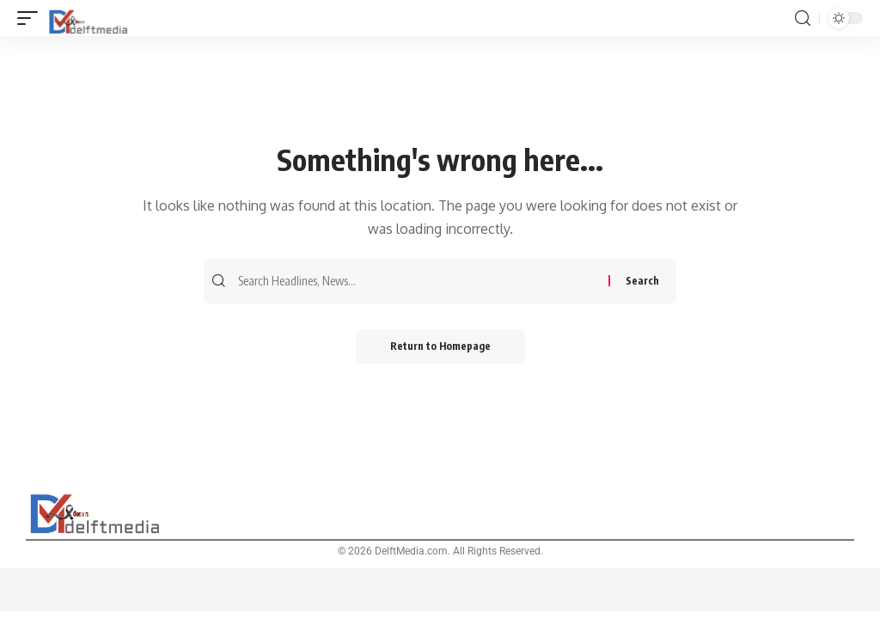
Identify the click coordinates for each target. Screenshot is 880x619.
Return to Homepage (440, 346)
